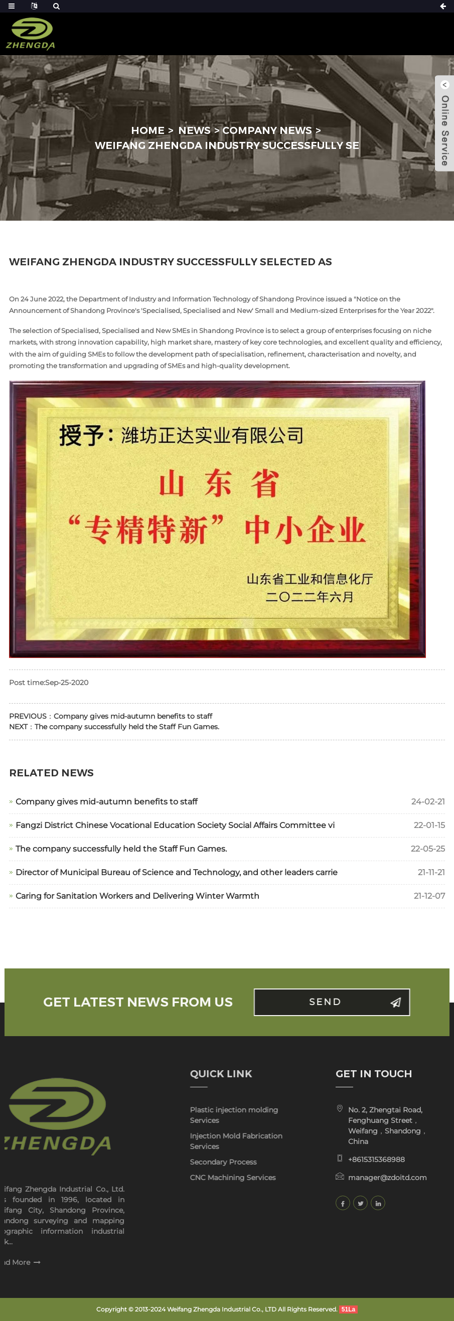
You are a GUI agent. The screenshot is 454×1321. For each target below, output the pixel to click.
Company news (267, 130)
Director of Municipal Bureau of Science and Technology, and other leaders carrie (177, 872)
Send (347, 1002)
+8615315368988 (358, 1159)
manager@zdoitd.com (369, 1177)
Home (148, 130)
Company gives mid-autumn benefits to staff (133, 716)
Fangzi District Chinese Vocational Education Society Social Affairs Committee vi (175, 825)
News (194, 130)
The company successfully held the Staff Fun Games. (127, 726)
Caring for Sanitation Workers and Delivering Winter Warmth (137, 896)
